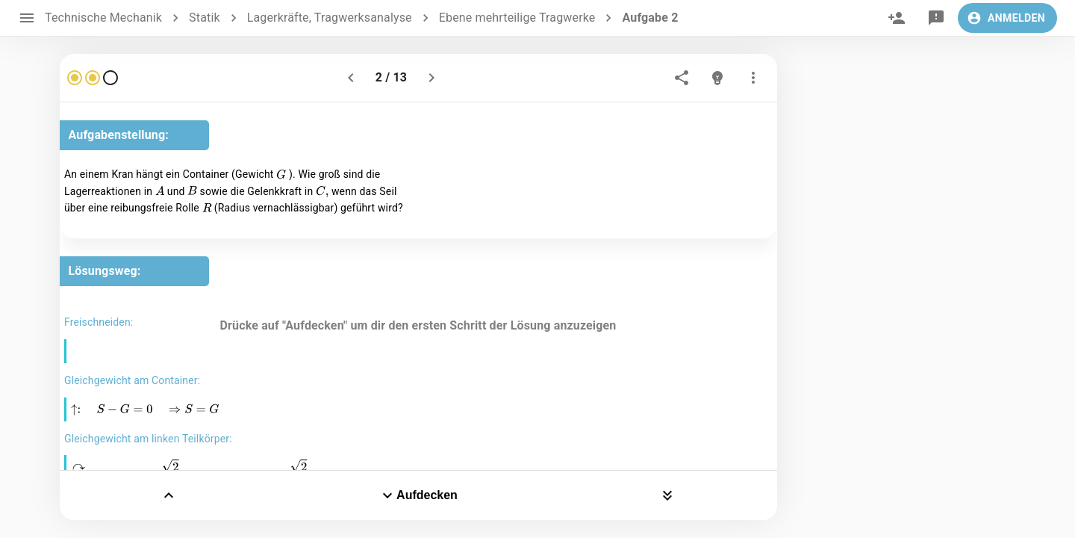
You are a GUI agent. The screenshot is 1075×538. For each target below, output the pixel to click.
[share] (681, 78)
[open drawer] (27, 18)
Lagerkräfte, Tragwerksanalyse (329, 17)
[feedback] (936, 18)
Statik (204, 17)
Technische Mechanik (103, 17)
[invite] (896, 18)
